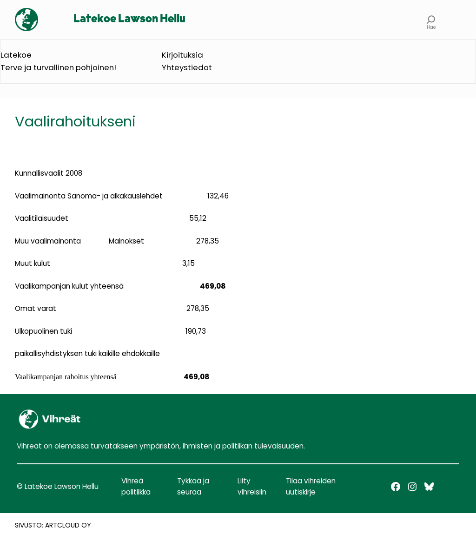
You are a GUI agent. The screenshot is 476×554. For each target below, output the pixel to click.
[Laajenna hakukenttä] (431, 19)
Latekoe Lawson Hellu (129, 19)
